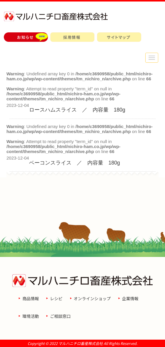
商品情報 (30, 298)
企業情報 (130, 298)
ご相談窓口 (60, 316)
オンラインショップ (92, 298)
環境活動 (30, 316)
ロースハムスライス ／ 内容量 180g (77, 110)
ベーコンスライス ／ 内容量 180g (74, 163)
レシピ (56, 298)
